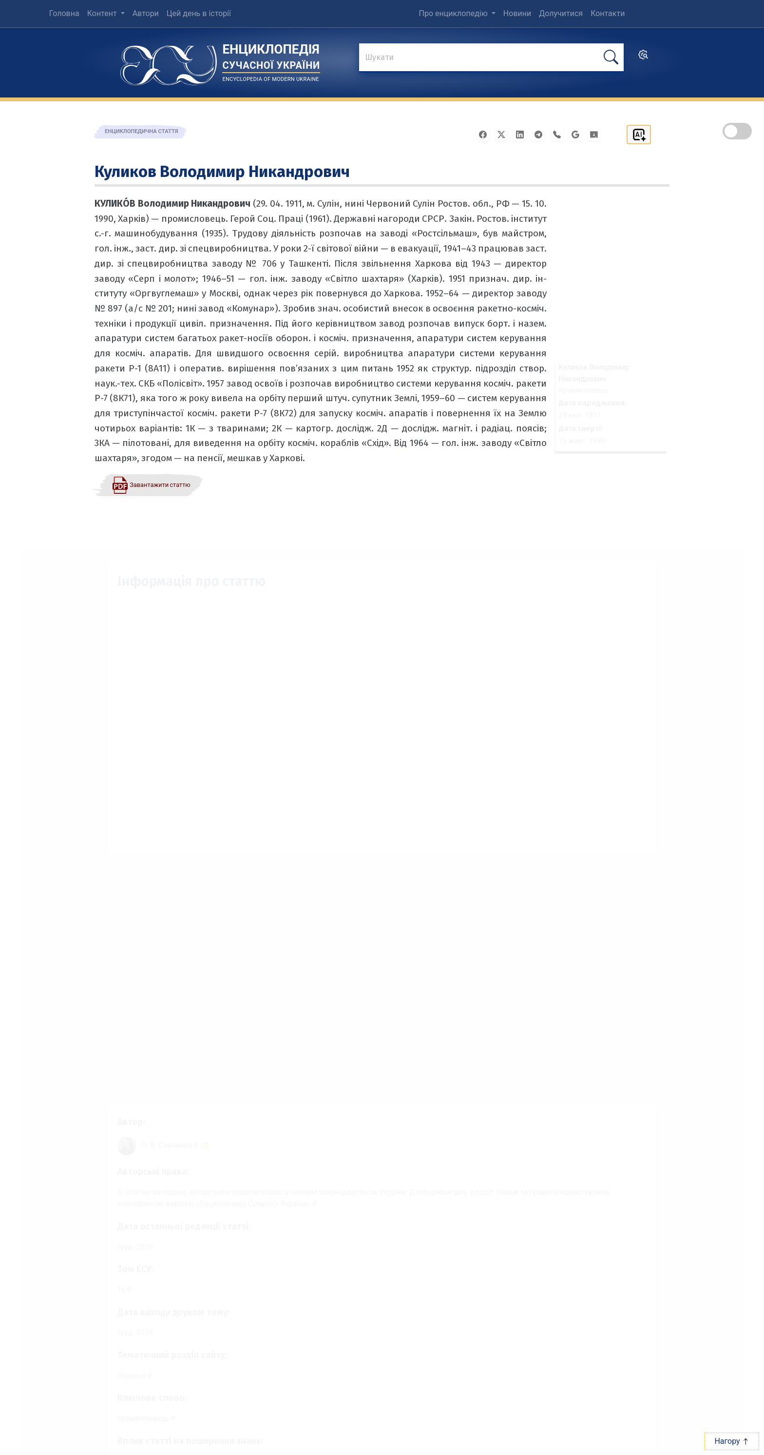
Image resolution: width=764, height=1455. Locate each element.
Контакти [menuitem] (608, 13)
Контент (103, 13)
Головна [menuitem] (64, 13)
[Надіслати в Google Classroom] (597, 133)
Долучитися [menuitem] (561, 13)
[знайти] (491, 58)
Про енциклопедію (454, 13)
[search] (643, 58)
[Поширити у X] (504, 133)
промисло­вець (131, 1417)
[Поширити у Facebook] (486, 133)
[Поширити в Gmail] (578, 133)
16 (108, 1282)
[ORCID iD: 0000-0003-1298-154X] (195, 1131)
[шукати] (611, 57)
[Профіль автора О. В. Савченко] (160, 1130)
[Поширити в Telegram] (541, 133)
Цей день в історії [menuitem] (199, 13)
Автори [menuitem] (146, 13)
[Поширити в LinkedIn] (523, 133)
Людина (119, 1372)
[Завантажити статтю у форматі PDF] (151, 484)
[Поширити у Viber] (560, 133)
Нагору (731, 1441)
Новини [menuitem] (517, 13)
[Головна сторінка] (168, 62)
